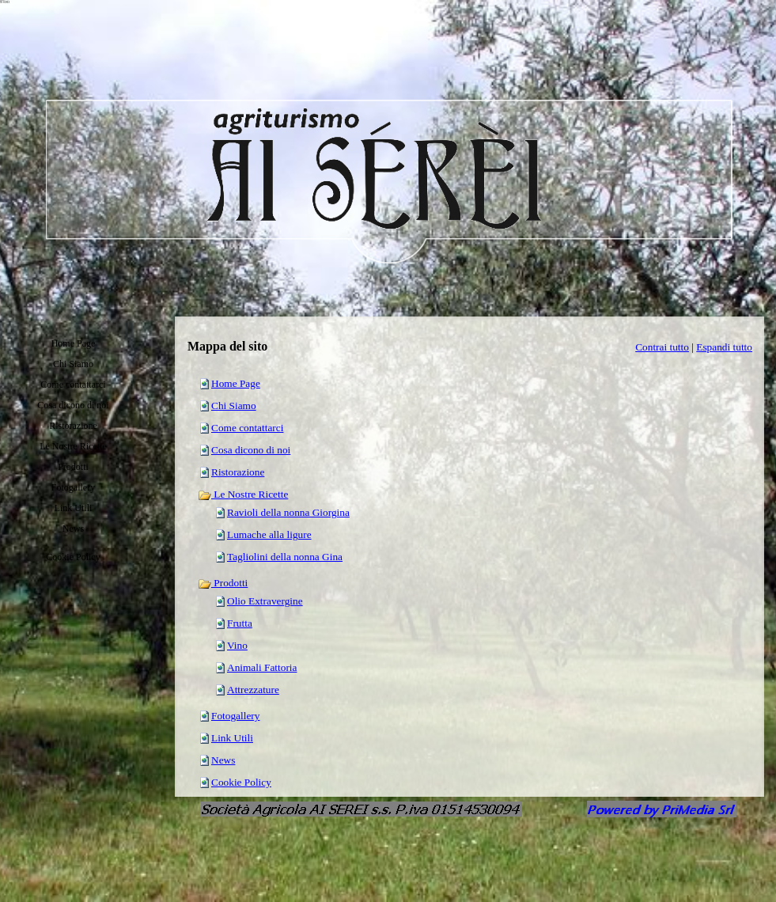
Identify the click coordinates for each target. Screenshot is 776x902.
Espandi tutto (724, 347)
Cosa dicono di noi (250, 450)
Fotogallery (235, 716)
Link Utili (232, 738)
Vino (237, 645)
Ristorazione (237, 472)
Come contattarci (247, 428)
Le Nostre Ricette (243, 494)
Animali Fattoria (262, 667)
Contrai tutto (662, 347)
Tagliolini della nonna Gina (285, 557)
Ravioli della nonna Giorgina (288, 512)
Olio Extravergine (265, 601)
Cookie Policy (241, 782)
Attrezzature (253, 689)
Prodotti (223, 583)
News (223, 760)
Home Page (235, 383)
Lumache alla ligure (269, 534)
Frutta (239, 623)
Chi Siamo (233, 405)
